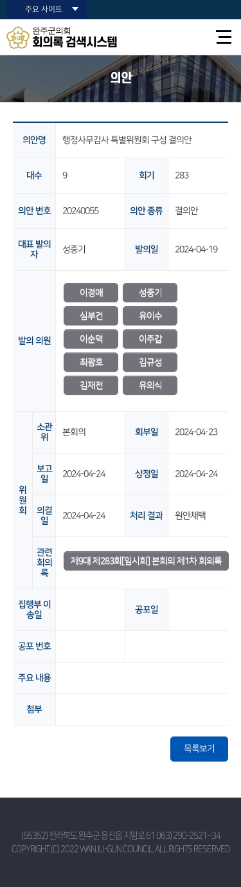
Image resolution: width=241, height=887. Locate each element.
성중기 (150, 293)
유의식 (150, 385)
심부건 (91, 316)
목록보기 (199, 749)
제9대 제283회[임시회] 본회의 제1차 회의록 (146, 561)
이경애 (91, 293)
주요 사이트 (43, 9)
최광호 (91, 362)
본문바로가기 (0, 0)
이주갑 (150, 339)
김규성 (150, 362)
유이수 (150, 316)
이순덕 (91, 339)
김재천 (91, 385)
